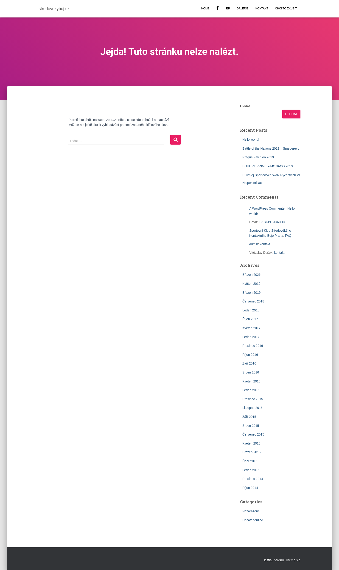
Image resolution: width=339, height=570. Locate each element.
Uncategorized (252, 520)
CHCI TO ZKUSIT (286, 8)
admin (253, 244)
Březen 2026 (251, 274)
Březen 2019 (251, 292)
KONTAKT (261, 8)
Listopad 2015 (252, 408)
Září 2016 (249, 363)
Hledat (245, 106)
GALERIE (243, 8)
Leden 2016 (250, 390)
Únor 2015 (249, 461)
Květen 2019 (251, 283)
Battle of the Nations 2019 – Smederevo (270, 148)
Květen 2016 (251, 381)
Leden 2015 (250, 470)
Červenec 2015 (253, 434)
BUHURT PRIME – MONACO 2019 (267, 166)
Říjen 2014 (250, 488)
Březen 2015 (251, 452)
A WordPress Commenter (267, 208)
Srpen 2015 (250, 426)
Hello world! (250, 139)
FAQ (288, 235)
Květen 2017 (251, 328)
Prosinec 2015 (252, 399)
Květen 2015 (251, 443)
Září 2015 (249, 417)
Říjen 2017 (250, 319)
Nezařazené (251, 511)
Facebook (217, 8)
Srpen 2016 (250, 372)
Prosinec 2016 (252, 346)
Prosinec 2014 (252, 479)
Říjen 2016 (250, 354)
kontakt (265, 244)
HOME (205, 8)
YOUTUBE (227, 8)
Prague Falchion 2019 (258, 157)
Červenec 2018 (253, 301)
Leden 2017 (250, 337)
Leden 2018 (250, 310)
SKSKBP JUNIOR (272, 222)
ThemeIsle (292, 560)
